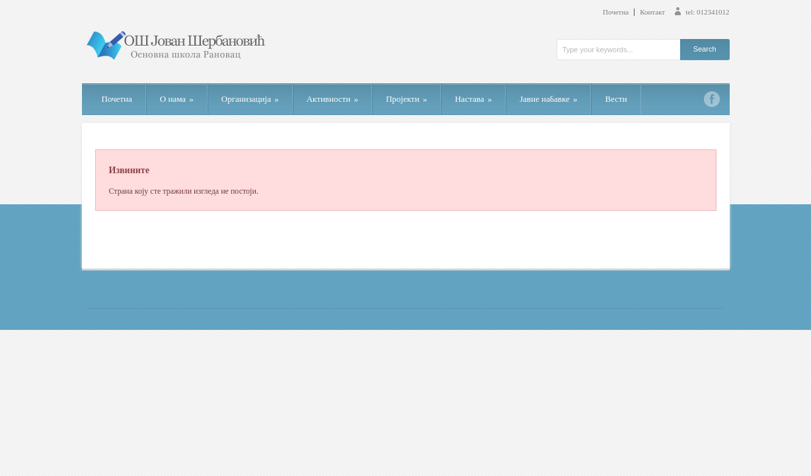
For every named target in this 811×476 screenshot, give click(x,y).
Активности (332, 99)
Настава (473, 99)
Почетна (616, 12)
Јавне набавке (548, 99)
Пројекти (406, 99)
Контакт (652, 12)
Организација (250, 99)
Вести (616, 99)
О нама (177, 99)
